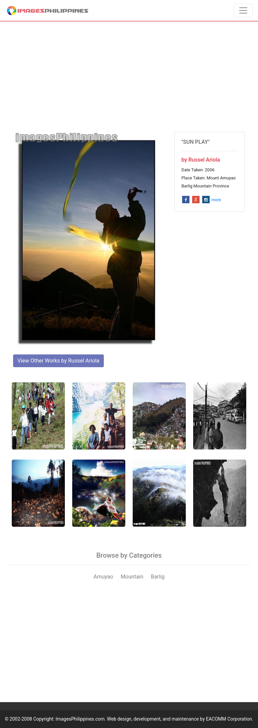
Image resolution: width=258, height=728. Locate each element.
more (216, 200)
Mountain (132, 576)
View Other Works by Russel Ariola (58, 360)
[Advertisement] (129, 77)
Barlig (158, 576)
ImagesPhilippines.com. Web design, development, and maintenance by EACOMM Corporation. (154, 719)
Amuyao (103, 576)
